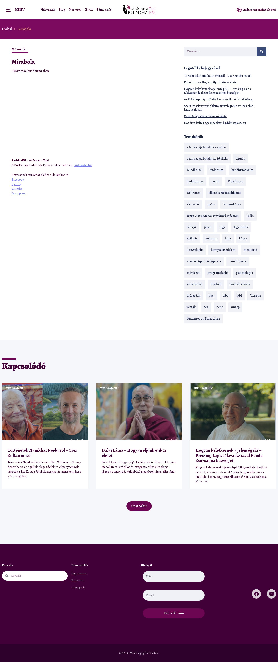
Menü (20, 9)
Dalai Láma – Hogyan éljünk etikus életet (210, 82)
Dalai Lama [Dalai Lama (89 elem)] (235, 181)
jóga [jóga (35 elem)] (222, 227)
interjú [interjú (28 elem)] (191, 227)
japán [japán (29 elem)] (207, 227)
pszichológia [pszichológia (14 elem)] (244, 273)
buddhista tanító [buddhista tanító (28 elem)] (242, 170)
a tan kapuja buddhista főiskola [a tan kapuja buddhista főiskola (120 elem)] (207, 158)
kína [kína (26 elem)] (228, 238)
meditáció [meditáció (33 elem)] (250, 250)
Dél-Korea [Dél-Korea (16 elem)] (193, 193)
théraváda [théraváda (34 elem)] (193, 295)
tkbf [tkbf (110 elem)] (239, 295)
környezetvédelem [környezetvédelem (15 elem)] (223, 250)
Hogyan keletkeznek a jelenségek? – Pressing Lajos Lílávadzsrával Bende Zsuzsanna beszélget (217, 91)
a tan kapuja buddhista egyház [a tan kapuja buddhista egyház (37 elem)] (206, 147)
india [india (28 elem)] (250, 216)
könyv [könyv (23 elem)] (243, 238)
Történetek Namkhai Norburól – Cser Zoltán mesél (217, 76)
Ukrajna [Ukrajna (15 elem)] (255, 295)
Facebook (18, 180)
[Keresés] (261, 51)
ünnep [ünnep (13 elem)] (235, 307)
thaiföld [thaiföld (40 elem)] (216, 284)
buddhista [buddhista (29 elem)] (216, 170)
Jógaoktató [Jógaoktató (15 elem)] (241, 227)
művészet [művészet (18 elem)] (193, 273)
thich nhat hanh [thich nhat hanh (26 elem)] (240, 284)
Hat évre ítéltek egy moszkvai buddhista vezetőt (215, 123)
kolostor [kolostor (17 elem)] (211, 238)
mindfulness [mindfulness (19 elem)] (237, 261)
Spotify (16, 184)
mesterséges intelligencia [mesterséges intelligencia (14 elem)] (204, 261)
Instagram (19, 193)
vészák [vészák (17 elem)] (191, 307)
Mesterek (75, 10)
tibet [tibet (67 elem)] (211, 295)
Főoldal (7, 29)
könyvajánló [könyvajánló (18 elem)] (195, 250)
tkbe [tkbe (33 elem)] (225, 295)
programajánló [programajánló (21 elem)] (218, 273)
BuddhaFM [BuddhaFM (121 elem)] (194, 170)
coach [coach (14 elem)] (216, 181)
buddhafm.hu (83, 165)
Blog (62, 10)
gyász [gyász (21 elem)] (211, 204)
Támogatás (104, 10)
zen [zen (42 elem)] (206, 307)
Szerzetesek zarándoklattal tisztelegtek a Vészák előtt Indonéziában (218, 108)
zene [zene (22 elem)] (220, 307)
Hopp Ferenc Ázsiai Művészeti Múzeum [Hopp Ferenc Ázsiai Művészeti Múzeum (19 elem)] (212, 216)
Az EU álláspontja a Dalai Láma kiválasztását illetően (218, 99)
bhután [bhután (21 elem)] (240, 158)
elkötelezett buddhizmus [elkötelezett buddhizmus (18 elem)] (225, 193)
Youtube (17, 189)
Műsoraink (48, 10)
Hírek (89, 10)
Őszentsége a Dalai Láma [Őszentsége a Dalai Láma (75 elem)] (203, 318)
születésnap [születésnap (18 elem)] (194, 284)
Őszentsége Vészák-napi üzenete (205, 116)
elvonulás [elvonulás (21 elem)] (193, 204)
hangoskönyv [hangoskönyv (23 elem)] (232, 204)
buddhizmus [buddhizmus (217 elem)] (195, 181)
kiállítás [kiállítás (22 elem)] (192, 238)
